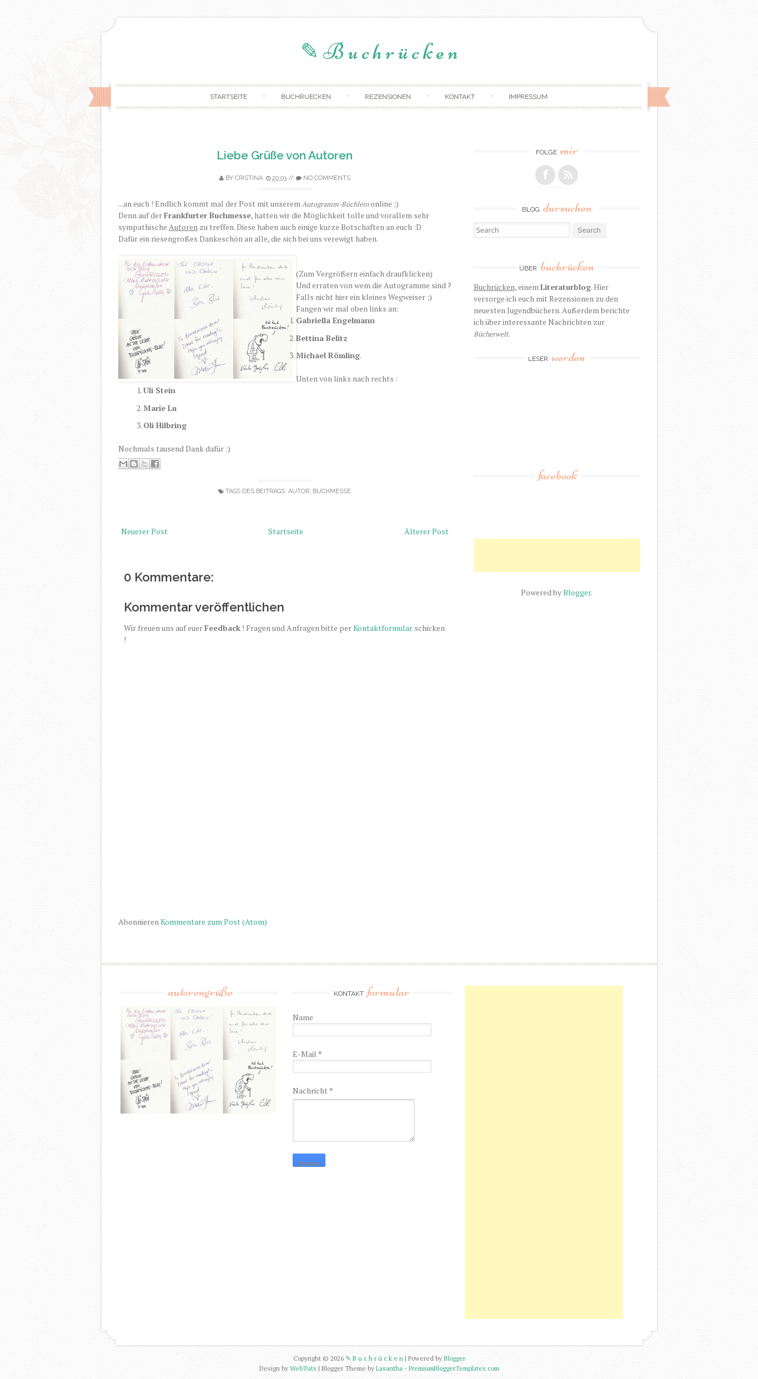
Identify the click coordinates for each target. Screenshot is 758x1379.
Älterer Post (426, 531)
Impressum (528, 97)
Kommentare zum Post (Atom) (213, 921)
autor (298, 491)
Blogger (577, 592)
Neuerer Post (144, 531)
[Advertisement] (604, 555)
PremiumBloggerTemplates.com (454, 1368)
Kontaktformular (383, 628)
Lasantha (389, 1368)
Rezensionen (388, 97)
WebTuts (303, 1368)
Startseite (228, 97)
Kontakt (460, 97)
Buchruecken (306, 97)
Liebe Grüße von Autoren (285, 155)
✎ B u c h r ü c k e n (379, 51)
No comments (326, 178)
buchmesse (332, 491)
